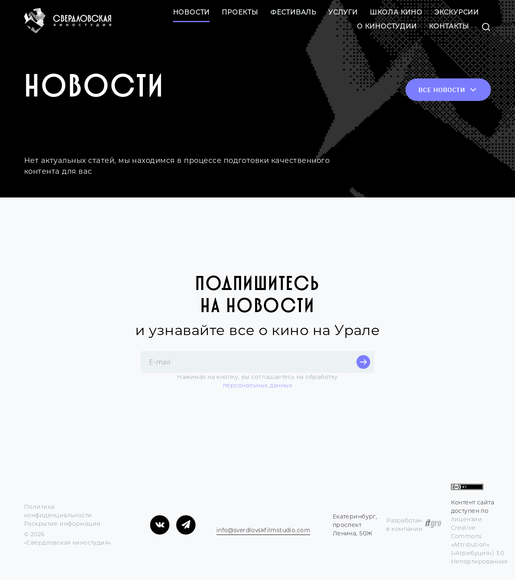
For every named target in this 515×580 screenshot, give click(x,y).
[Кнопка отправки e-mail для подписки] (363, 362)
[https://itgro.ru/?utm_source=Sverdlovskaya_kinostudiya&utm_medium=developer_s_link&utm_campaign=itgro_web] (433, 525)
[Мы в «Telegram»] (186, 525)
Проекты (240, 12)
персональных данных (257, 385)
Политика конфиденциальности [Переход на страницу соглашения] (58, 511)
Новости (191, 12)
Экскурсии (457, 12)
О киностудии (387, 26)
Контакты (449, 26)
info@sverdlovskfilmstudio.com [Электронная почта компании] (263, 530)
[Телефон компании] (217, 520)
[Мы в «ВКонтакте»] (159, 525)
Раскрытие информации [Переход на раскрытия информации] (62, 523)
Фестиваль (293, 12)
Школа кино (396, 12)
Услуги (343, 12)
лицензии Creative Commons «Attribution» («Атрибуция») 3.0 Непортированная (479, 540)
